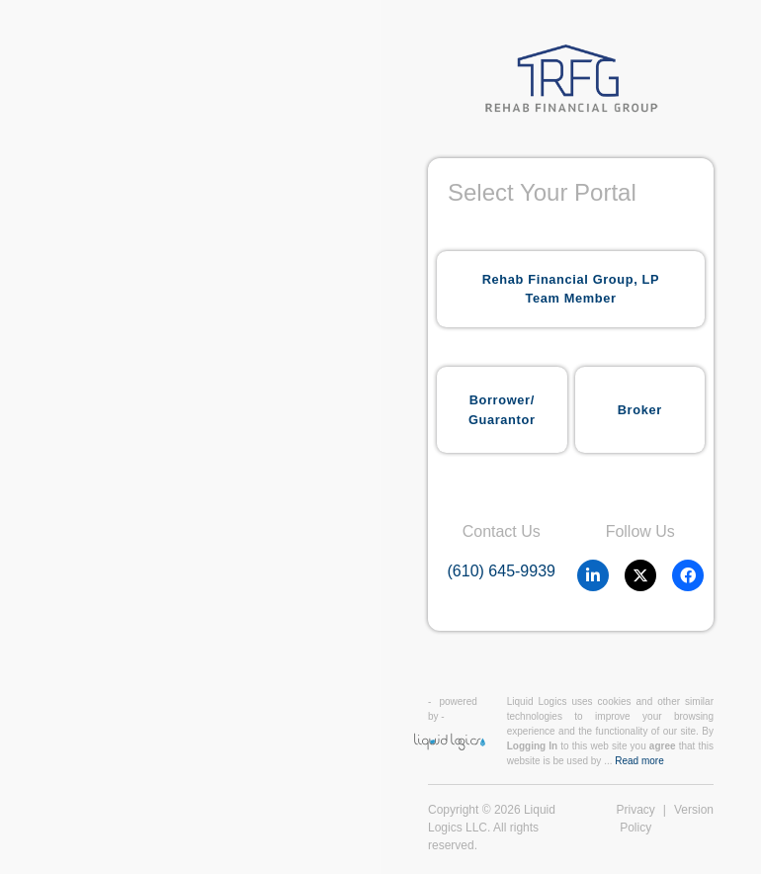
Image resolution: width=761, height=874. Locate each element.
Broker (640, 409)
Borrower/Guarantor (502, 409)
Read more (639, 760)
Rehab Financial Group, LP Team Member (571, 289)
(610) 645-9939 (501, 571)
